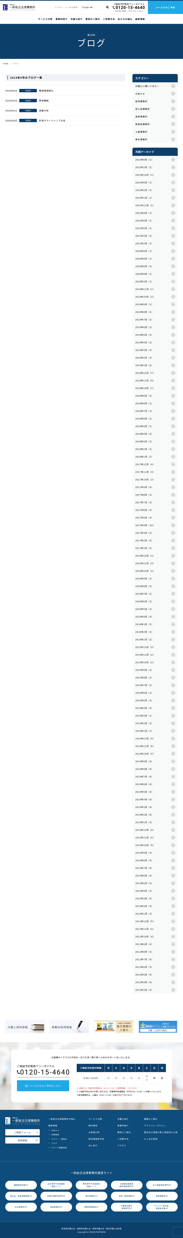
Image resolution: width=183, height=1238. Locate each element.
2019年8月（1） (144, 311)
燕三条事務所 (142, 108)
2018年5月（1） (144, 426)
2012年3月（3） (144, 989)
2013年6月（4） (144, 875)
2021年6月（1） (144, 220)
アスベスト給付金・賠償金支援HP (162, 1206)
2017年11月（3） (145, 471)
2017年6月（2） (144, 509)
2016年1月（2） (144, 639)
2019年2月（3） (144, 357)
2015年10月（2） (145, 662)
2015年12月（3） (145, 647)
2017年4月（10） (145, 525)
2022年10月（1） (145, 174)
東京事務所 (141, 139)
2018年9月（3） (144, 395)
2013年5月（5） (144, 883)
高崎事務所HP (56, 1207)
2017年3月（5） (144, 532)
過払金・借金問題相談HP (21, 1196)
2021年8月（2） (144, 212)
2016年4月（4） (144, 616)
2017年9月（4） (144, 487)
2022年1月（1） (144, 197)
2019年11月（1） (145, 289)
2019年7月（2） (144, 319)
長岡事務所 (141, 116)
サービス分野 (45, 19)
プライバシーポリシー (155, 1125)
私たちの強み (125, 19)
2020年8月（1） (144, 258)
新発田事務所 (142, 124)
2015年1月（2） (144, 730)
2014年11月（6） (145, 746)
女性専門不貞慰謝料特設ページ (56, 1184)
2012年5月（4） (144, 974)
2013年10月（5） (145, 845)
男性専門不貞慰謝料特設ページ (91, 1184)
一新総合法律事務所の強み (61, 1118)
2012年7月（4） (144, 959)
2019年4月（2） (144, 342)
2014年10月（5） (145, 753)
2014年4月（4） (144, 799)
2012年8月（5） (144, 951)
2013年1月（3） (144, 913)
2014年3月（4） (144, 807)
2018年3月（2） (144, 441)
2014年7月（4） (144, 776)
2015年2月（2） (144, 723)
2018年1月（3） (144, 456)
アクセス (59, 7)
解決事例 (92, 1125)
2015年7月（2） (144, 685)
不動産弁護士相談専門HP (126, 1206)
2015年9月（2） (144, 669)
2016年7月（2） (144, 593)
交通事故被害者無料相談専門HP (127, 1184)
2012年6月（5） (144, 966)
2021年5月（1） (144, 228)
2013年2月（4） (144, 906)
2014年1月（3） (144, 822)
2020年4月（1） (144, 273)
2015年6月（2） (144, 692)
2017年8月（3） (144, 494)
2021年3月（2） (144, 235)
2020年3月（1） (144, 281)
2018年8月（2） (144, 403)
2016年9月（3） (144, 578)
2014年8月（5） (144, 768)
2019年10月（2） (145, 296)
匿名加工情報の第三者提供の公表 (161, 1132)
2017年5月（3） (144, 517)
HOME (5, 63)
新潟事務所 (141, 101)
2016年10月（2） (145, 570)
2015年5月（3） (144, 700)
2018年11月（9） (145, 380)
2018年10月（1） (145, 388)
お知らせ (140, 93)
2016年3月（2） (144, 624)
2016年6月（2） (144, 601)
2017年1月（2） (144, 548)
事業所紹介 (123, 1125)
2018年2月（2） (144, 449)
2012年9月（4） (144, 944)
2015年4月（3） (144, 708)
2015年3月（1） (144, 715)
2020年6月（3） (144, 266)
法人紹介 (92, 1145)
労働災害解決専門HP (56, 1196)
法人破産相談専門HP (162, 1185)
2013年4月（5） (144, 890)
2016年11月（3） (145, 563)
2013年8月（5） (144, 860)
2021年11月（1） (145, 205)
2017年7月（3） (144, 502)
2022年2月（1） (144, 190)
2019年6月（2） (144, 327)
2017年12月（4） (145, 464)
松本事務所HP (21, 1207)
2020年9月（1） (144, 251)
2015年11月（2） (145, 654)
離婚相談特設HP (21, 1185)
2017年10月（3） (145, 479)
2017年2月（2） (144, 540)
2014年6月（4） (144, 784)
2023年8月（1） (144, 159)
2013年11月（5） (145, 837)
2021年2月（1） (144, 243)
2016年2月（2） (144, 631)
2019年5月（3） (144, 334)
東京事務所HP (91, 1196)
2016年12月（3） (145, 555)
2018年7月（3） (144, 410)
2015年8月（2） (144, 677)
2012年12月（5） (145, 921)
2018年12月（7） (145, 372)
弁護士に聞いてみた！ (147, 86)
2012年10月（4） (145, 936)
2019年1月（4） (144, 365)
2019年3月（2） (144, 350)
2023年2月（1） (144, 167)
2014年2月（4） (144, 814)
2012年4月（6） (144, 982)
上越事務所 (141, 131)
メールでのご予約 (165, 7)
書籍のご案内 (150, 1118)
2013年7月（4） (144, 867)
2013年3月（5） (144, 898)
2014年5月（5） (144, 791)
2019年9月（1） (144, 304)
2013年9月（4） (144, 852)
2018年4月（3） (144, 433)
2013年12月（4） (145, 829)
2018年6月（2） (144, 418)
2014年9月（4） (144, 761)
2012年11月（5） (145, 928)
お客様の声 (94, 1132)
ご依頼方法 (109, 19)
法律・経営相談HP (127, 1196)
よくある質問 (71, 7)
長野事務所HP (162, 1196)
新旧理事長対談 (96, 1138)
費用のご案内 (93, 19)
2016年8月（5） (144, 586)
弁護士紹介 (76, 19)
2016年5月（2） (144, 609)
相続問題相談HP (91, 1207)
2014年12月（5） (145, 738)
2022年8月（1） (144, 182)
